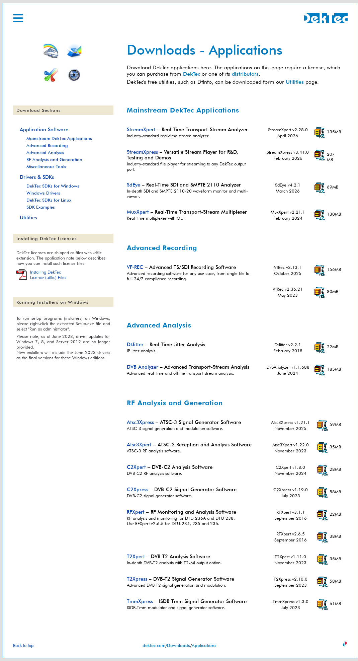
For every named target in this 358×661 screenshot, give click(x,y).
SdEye (133, 185)
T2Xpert (136, 556)
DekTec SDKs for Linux (48, 200)
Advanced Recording (47, 145)
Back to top (23, 645)
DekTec (191, 74)
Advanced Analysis (45, 152)
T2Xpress (137, 579)
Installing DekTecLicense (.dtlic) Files (48, 274)
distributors (245, 74)
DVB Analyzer (142, 367)
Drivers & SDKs (37, 177)
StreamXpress (142, 152)
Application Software (44, 129)
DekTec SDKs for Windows (52, 186)
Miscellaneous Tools (46, 166)
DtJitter (135, 344)
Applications (204, 645)
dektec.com (154, 645)
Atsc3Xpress (140, 422)
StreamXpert (141, 129)
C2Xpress (137, 489)
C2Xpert (136, 467)
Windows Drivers (43, 193)
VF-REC (135, 267)
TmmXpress (140, 601)
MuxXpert (138, 212)
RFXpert (136, 512)
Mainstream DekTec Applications (59, 138)
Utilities (295, 82)
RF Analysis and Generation (54, 159)
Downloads (178, 645)
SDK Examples (40, 207)
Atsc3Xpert (139, 444)
